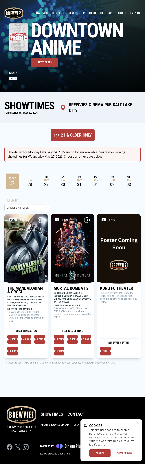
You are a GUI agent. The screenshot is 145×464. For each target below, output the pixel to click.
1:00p (13, 339)
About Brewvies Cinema (55, 424)
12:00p (59, 339)
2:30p (72, 339)
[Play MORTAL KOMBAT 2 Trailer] (87, 220)
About (122, 13)
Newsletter (77, 13)
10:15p (59, 351)
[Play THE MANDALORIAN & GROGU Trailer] (40, 220)
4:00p (26, 339)
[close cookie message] (138, 423)
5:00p (86, 339)
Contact (58, 13)
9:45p (13, 351)
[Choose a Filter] (27, 207)
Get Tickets (44, 62)
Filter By (11, 200)
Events (135, 13)
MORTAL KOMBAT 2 (71, 288)
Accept (100, 453)
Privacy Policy (124, 453)
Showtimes (40, 13)
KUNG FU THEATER (116, 288)
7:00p (40, 339)
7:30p (105, 351)
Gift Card (106, 13)
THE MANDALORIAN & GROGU (25, 290)
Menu (92, 13)
